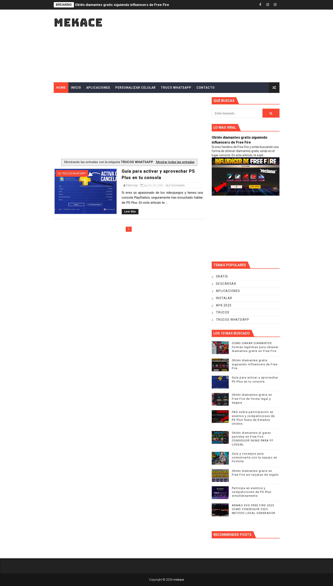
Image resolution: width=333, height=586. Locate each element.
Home (61, 87)
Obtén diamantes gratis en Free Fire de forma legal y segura (252, 398)
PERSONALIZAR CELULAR (135, 87)
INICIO (76, 87)
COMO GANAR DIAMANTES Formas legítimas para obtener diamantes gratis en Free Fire (255, 346)
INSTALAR (224, 298)
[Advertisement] (201, 46)
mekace (78, 22)
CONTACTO (205, 87)
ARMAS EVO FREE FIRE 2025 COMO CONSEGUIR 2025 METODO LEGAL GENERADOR (253, 509)
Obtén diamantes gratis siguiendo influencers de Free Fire (122, 5)
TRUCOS (223, 312)
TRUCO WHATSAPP (176, 87)
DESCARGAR (226, 283)
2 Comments (177, 185)
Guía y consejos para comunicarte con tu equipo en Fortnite (254, 457)
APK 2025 (224, 305)
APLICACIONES (98, 87)
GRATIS (222, 276)
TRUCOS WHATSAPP (74, 173)
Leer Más (130, 211)
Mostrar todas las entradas (175, 162)
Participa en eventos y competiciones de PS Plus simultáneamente (251, 491)
